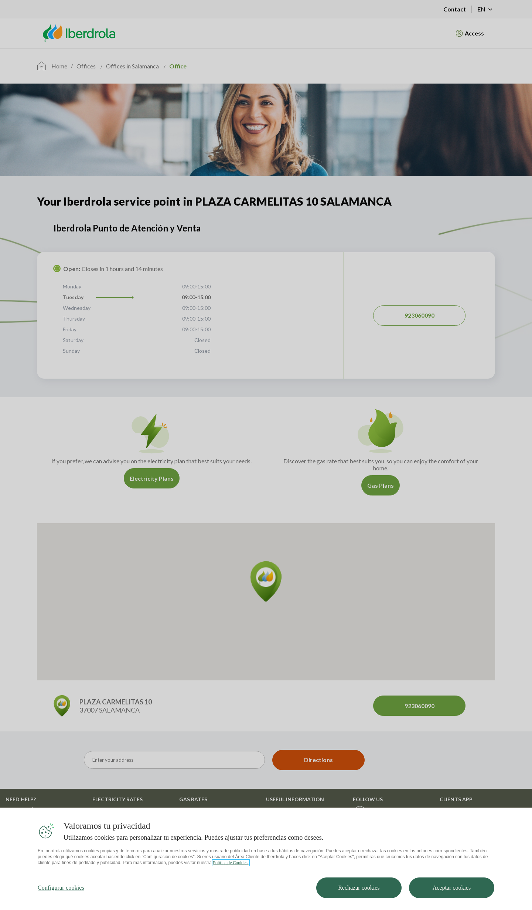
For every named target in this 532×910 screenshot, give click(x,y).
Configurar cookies (61, 888)
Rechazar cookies (358, 888)
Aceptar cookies (452, 888)
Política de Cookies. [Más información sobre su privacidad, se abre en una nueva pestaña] (230, 863)
